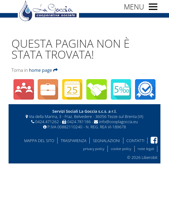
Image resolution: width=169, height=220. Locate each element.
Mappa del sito (39, 140)
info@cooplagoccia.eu (118, 121)
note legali (146, 148)
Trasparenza (73, 140)
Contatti (135, 140)
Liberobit (149, 157)
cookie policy (121, 148)
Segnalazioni (106, 140)
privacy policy (93, 148)
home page (43, 70)
